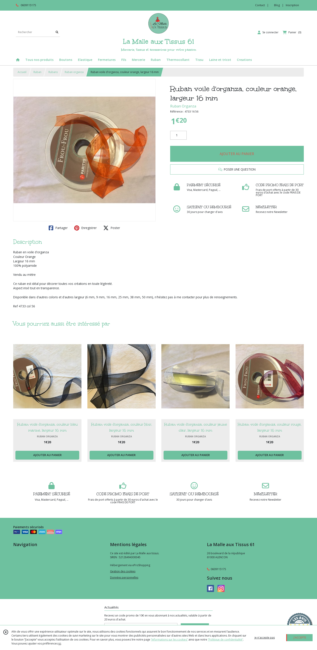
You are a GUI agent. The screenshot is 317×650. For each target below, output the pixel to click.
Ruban (37, 72)
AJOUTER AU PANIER (237, 153)
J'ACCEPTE (300, 637)
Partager (58, 228)
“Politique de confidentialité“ (225, 639)
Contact (260, 5)
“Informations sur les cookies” (169, 639)
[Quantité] (178, 135)
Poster (111, 228)
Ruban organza (74, 72)
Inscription (292, 5)
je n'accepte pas (264, 637)
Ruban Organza (183, 106)
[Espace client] (268, 32)
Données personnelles (124, 577)
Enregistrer (85, 228)
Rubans (53, 72)
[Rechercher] (57, 32)
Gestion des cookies (122, 571)
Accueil (22, 72)
